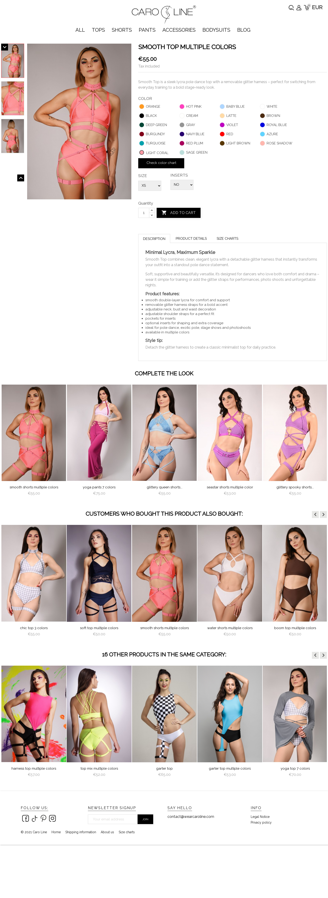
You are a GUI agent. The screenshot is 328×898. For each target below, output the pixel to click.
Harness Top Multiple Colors (34, 768)
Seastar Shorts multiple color (230, 487)
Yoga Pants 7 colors (99, 487)
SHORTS (122, 30)
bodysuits (216, 30)
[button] (315, 514)
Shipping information (80, 832)
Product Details (191, 238)
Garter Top (164, 768)
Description (154, 239)
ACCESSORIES (179, 30)
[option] (33, 442)
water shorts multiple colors (230, 628)
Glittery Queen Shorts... (164, 487)
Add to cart (178, 213)
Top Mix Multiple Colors (99, 768)
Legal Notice (260, 817)
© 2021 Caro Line (34, 832)
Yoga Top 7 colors (295, 768)
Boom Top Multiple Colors (295, 628)
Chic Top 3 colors (34, 628)
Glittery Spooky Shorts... (295, 487)
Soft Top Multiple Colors (99, 628)
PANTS (147, 30)
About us (107, 832)
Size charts (227, 238)
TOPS (98, 30)
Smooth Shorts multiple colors (34, 487)
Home (56, 832)
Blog (243, 30)
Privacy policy (261, 822)
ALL (80, 30)
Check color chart (161, 163)
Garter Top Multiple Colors (230, 768)
